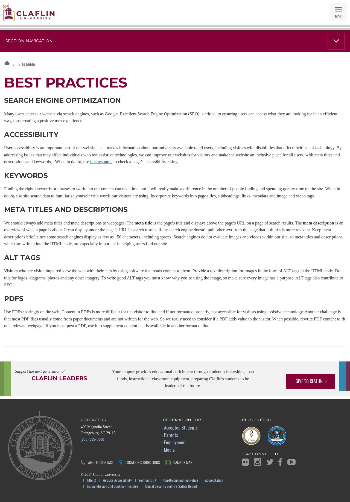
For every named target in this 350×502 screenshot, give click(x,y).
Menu (339, 16)
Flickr (245, 462)
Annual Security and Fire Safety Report (171, 486)
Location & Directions (143, 462)
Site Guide (26, 64)
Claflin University (29, 12)
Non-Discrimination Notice (180, 480)
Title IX (91, 480)
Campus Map (182, 462)
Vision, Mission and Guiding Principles (112, 486)
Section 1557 (147, 480)
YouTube (291, 462)
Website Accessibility (117, 480)
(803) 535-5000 (92, 439)
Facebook (280, 462)
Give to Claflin (309, 381)
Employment (175, 442)
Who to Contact (101, 462)
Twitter (269, 462)
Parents (171, 434)
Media (169, 449)
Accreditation (214, 480)
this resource (101, 161)
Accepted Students (181, 427)
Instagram (257, 462)
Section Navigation (29, 41)
